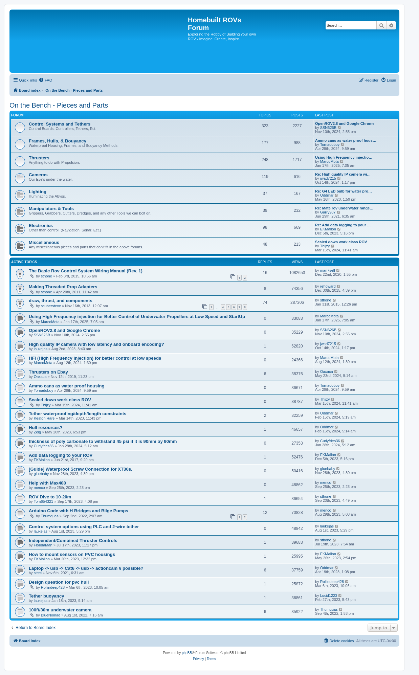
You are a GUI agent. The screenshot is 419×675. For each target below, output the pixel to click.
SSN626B (328, 128)
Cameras (38, 174)
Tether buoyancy (46, 596)
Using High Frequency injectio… (343, 157)
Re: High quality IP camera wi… (343, 174)
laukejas (40, 349)
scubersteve (51, 306)
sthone (46, 276)
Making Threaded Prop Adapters (63, 286)
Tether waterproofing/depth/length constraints (77, 413)
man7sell (327, 270)
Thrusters (39, 157)
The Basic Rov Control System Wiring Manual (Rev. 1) (85, 270)
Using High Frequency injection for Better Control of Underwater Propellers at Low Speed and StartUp (137, 316)
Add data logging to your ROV (60, 455)
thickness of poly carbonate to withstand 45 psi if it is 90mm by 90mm (103, 441)
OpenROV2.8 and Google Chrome (344, 123)
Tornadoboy (330, 144)
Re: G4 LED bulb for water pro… (343, 191)
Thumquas (50, 516)
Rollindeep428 (53, 587)
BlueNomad (50, 615)
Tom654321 (43, 501)
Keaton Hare (44, 418)
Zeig (37, 432)
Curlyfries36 (44, 446)
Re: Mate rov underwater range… (344, 208)
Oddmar (327, 195)
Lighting (37, 191)
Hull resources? (46, 427)
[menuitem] (45, 80)
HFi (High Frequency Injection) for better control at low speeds (95, 358)
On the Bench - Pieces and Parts (58, 105)
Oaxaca (40, 377)
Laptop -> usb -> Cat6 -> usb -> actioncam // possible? (86, 568)
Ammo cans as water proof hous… (345, 140)
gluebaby (41, 474)
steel (38, 573)
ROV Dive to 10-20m (50, 496)
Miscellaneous (44, 242)
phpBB (187, 653)
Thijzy (325, 246)
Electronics (41, 225)
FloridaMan (43, 545)
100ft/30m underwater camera (60, 609)
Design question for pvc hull (59, 582)
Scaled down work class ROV (341, 242)
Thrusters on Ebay (48, 372)
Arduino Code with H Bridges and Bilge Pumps (78, 510)
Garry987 (328, 212)
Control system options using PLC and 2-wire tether (84, 526)
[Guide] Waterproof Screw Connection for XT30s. (80, 469)
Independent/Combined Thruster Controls (73, 540)
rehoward (328, 286)
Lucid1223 (328, 595)
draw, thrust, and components (60, 300)
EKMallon (328, 229)
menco (39, 488)
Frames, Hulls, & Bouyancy (57, 140)
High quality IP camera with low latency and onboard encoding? (96, 344)
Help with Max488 (47, 483)
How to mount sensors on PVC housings (72, 554)
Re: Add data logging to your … (343, 225)
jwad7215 (328, 178)
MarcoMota (329, 161)
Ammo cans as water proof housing (67, 385)
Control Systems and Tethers (59, 124)
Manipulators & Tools (51, 208)
